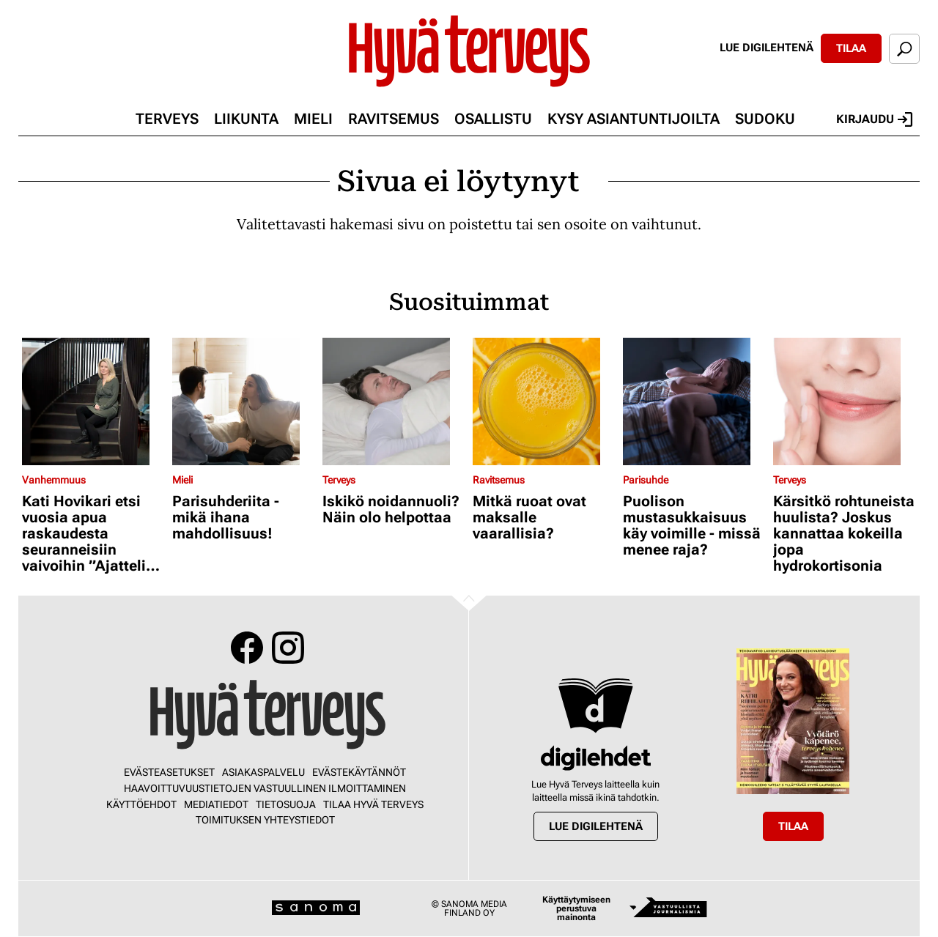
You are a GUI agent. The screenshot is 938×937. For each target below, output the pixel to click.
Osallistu (493, 118)
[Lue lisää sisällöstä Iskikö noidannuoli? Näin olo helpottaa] (393, 401)
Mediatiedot (216, 804)
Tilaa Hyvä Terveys (373, 804)
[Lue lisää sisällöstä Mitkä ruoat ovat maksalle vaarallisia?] (544, 401)
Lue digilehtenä (766, 47)
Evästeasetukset (169, 772)
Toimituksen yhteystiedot (265, 820)
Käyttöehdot (141, 804)
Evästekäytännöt (359, 772)
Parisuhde (645, 480)
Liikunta (246, 118)
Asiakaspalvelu (263, 772)
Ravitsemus (393, 118)
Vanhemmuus (54, 480)
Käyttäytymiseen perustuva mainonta (576, 908)
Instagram (288, 648)
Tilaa (851, 48)
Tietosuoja (286, 804)
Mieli (313, 118)
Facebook (247, 648)
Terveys (167, 118)
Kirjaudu (874, 119)
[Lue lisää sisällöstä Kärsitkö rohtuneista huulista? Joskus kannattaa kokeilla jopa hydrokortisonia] (844, 401)
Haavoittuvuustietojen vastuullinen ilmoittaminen (265, 788)
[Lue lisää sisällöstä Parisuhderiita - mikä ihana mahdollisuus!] (243, 401)
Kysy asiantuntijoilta (633, 118)
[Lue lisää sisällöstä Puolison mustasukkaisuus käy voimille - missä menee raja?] (694, 401)
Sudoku (765, 118)
